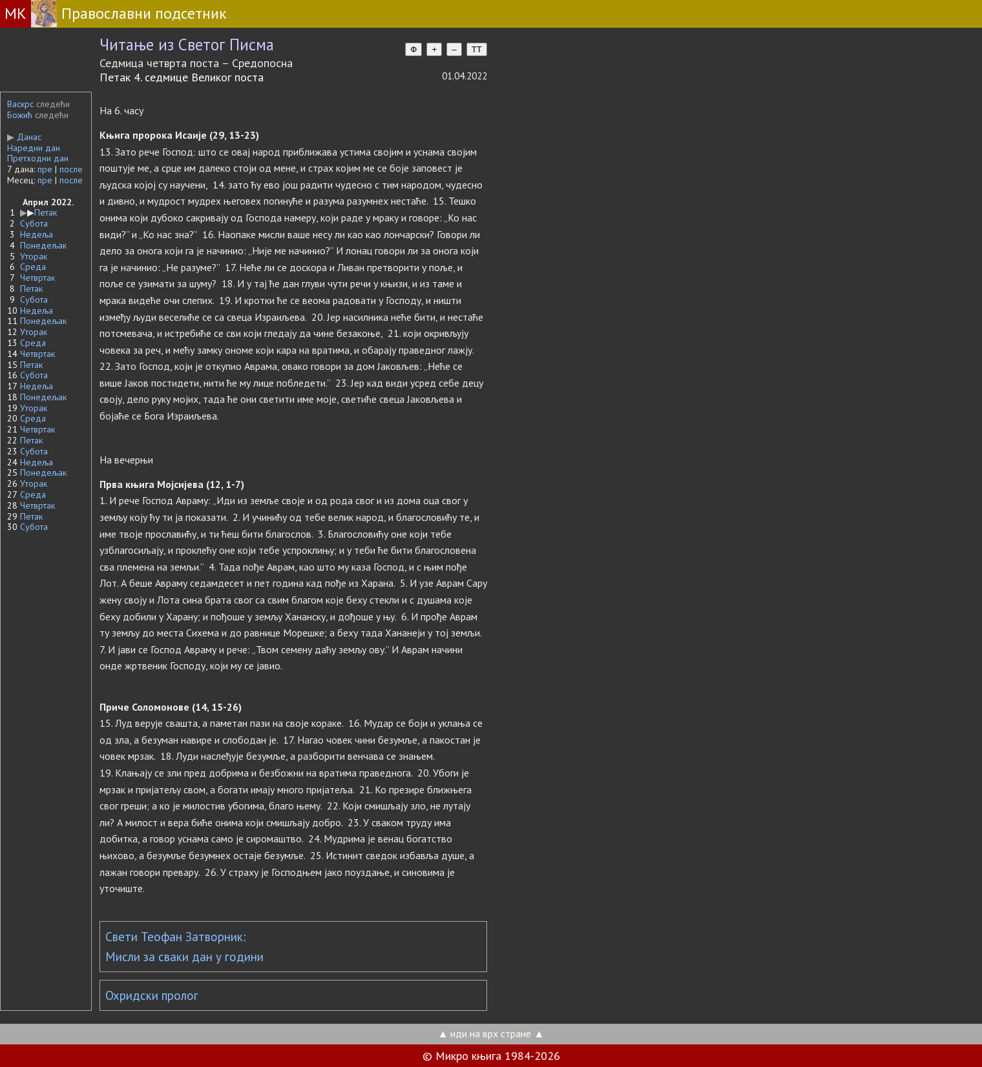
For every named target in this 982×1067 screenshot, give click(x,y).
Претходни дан (37, 158)
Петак (45, 212)
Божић (19, 115)
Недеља (36, 234)
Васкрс (20, 104)
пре (44, 169)
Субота (34, 223)
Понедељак (43, 245)
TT (477, 49)
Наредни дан (33, 148)
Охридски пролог (151, 995)
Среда (33, 266)
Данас (24, 137)
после (71, 169)
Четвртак (37, 277)
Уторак (33, 256)
